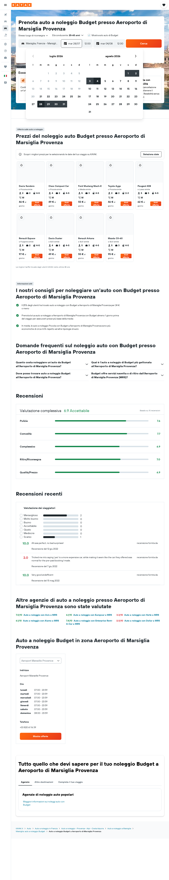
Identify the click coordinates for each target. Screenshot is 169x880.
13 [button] (33, 88)
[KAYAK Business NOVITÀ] (5, 57)
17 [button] (64, 88)
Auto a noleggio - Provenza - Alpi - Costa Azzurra (82, 828)
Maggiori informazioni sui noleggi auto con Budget (44, 803)
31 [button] (64, 104)
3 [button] (64, 73)
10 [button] (63, 81)
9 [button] (56, 81)
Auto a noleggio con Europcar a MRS (89, 614)
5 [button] (79, 73)
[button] (5, 5)
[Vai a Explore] (5, 44)
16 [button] (56, 88)
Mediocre (29, 533)
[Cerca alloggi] (5, 21)
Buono (27, 522)
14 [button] (41, 88)
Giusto (27, 529)
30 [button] (56, 104)
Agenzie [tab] (25, 782)
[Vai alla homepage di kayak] (22, 5)
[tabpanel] (90, 799)
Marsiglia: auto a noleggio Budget (30, 831)
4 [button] (71, 73)
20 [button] (33, 96)
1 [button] (48, 73)
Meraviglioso (31, 515)
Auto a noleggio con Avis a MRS (36, 614)
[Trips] (5, 67)
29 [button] (48, 104)
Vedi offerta (37, 203)
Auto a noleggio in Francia (46, 828)
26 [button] (79, 96)
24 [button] (63, 96)
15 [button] (48, 88)
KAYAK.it (19, 828)
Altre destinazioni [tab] (44, 782)
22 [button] (48, 96)
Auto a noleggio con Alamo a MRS (37, 620)
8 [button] (48, 81)
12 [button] (79, 81)
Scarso (27, 536)
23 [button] (56, 96)
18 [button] (71, 88)
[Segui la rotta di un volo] (5, 51)
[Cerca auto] (5, 28)
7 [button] (40, 81)
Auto (29, 828)
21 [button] (41, 96)
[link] (40, 736)
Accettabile (30, 525)
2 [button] (56, 73)
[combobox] (33, 35)
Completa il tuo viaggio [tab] (70, 782)
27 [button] (33, 104)
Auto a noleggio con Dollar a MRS (138, 620)
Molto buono (31, 518)
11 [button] (71, 81)
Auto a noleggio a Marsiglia (119, 828)
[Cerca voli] (5, 15)
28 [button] (40, 104)
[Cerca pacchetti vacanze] (5, 35)
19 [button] (79, 88)
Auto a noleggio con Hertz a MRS (137, 614)
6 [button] (33, 81)
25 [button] (71, 96)
